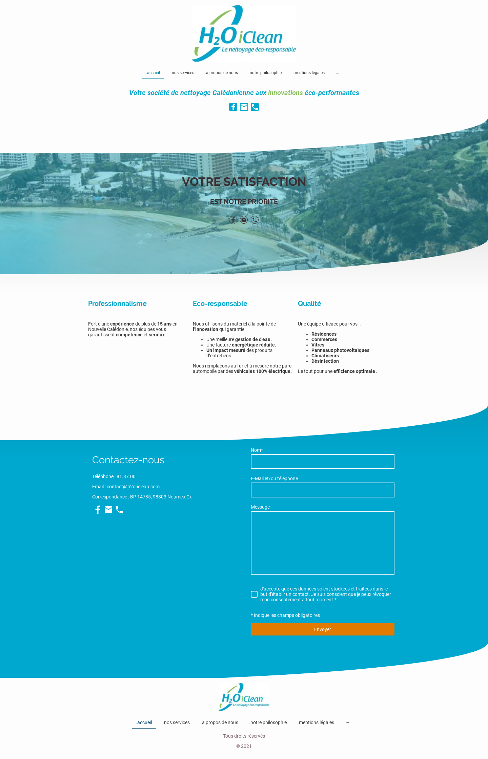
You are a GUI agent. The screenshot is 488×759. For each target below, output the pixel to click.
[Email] (244, 107)
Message (260, 507)
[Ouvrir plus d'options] (337, 73)
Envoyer (322, 629)
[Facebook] (233, 107)
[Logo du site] (244, 33)
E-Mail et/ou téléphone (274, 478)
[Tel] (255, 107)
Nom (257, 450)
